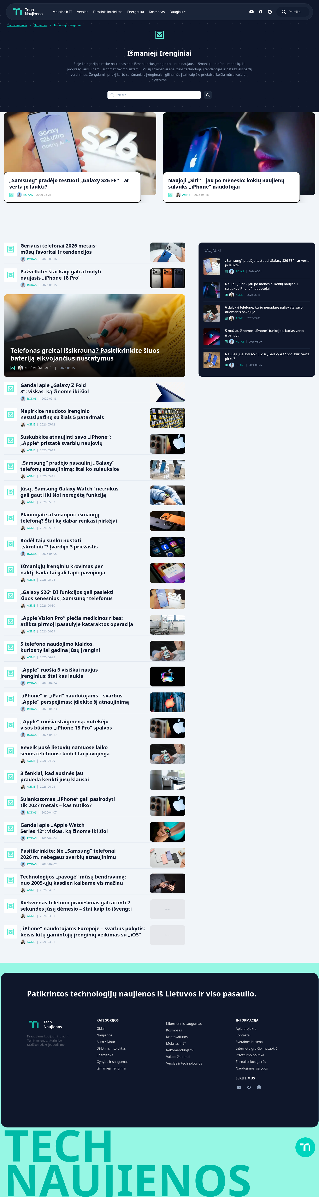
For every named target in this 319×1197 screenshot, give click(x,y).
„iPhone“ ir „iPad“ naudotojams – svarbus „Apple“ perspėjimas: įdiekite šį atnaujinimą (74, 698)
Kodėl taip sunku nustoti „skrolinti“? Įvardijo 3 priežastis (59, 543)
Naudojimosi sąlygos (252, 1068)
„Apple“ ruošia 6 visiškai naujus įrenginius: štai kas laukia (59, 673)
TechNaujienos (17, 25)
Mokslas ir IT (57, 12)
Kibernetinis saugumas (184, 1023)
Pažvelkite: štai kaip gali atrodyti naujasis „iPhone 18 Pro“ (60, 274)
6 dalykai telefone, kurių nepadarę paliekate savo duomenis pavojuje (264, 309)
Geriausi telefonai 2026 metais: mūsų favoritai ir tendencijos (58, 249)
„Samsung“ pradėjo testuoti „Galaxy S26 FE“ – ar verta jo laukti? (69, 183)
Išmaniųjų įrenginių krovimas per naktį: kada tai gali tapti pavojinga (62, 569)
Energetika (130, 12)
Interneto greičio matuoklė (256, 1048)
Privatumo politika (250, 1055)
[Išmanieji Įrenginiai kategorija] (11, 195)
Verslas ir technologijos (184, 1063)
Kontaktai (243, 1035)
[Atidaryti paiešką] (298, 12)
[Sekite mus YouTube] (257, 11)
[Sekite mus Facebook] (266, 11)
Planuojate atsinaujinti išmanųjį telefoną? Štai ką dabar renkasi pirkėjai (68, 517)
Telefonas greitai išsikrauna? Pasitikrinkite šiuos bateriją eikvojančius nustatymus (85, 354)
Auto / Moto (106, 1042)
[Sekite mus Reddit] (275, 11)
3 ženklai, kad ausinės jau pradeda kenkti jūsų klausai (54, 776)
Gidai (101, 1028)
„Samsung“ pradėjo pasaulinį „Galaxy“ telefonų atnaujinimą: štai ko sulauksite (69, 466)
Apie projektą (246, 1028)
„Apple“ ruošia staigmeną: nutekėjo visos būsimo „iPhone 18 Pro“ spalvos (66, 724)
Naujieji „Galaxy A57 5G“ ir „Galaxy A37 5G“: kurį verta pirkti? (267, 356)
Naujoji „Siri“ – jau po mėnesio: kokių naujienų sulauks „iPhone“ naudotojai (226, 183)
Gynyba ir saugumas (113, 1061)
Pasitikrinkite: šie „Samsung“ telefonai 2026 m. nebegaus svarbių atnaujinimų (68, 854)
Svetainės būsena (249, 1042)
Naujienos (40, 25)
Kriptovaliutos (177, 1037)
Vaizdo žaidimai (178, 1056)
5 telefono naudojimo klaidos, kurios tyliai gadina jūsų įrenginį (60, 647)
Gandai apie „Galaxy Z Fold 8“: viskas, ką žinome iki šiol (54, 388)
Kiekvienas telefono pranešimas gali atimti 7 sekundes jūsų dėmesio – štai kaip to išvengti (76, 905)
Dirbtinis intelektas (102, 12)
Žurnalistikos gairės (251, 1061)
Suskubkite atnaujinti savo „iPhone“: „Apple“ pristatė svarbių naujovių (65, 440)
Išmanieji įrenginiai (111, 1068)
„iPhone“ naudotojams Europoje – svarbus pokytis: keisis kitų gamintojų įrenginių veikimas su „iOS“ (82, 931)
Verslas (77, 12)
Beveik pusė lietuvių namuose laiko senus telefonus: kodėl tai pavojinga (65, 750)
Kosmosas (151, 12)
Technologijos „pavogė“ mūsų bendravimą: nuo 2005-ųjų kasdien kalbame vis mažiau (73, 880)
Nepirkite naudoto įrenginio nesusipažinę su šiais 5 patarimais (62, 414)
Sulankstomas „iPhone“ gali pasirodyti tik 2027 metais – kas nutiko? (67, 802)
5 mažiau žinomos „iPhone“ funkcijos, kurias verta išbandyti (264, 333)
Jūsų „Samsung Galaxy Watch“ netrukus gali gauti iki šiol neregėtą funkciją (69, 492)
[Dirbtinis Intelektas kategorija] (10, 492)
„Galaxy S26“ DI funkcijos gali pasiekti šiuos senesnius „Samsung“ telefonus (67, 595)
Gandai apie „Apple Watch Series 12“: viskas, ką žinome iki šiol (64, 828)
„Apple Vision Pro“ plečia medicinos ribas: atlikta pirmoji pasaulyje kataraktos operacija (76, 621)
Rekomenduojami (180, 1050)
